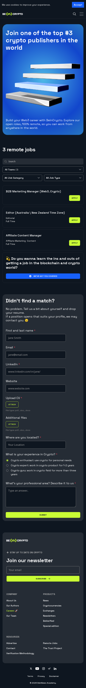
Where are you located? (23, 437)
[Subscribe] (43, 579)
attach (12, 404)
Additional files (16, 417)
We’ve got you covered (43, 276)
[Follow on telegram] (49, 669)
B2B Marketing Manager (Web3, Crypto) (33, 191)
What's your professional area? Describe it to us (41, 483)
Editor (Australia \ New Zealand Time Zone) (35, 212)
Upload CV (14, 398)
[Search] (74, 14)
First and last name (20, 330)
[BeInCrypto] (17, 544)
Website (11, 381)
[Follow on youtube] (37, 669)
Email (10, 347)
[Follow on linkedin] (55, 669)
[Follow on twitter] (31, 669)
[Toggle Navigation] (81, 14)
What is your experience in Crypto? (31, 454)
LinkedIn (13, 364)
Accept (78, 4)
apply (75, 198)
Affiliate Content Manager (24, 235)
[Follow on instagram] (43, 669)
